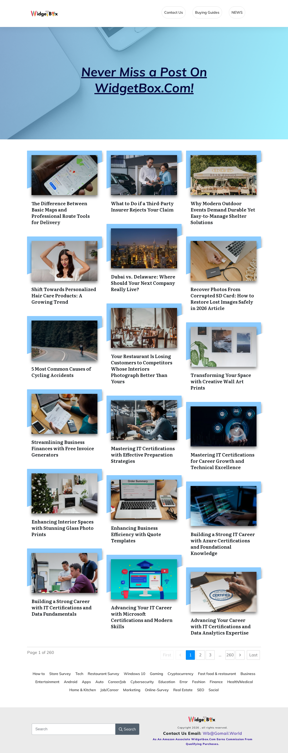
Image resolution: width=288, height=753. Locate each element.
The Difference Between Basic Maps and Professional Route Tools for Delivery (61, 212)
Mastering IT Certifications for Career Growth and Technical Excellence (222, 460)
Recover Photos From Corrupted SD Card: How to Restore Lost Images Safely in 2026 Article (222, 298)
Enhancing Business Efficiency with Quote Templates (136, 534)
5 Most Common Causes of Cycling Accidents (61, 371)
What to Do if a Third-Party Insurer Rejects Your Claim (142, 206)
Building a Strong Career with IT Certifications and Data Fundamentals (62, 607)
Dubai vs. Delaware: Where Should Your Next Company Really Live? (143, 282)
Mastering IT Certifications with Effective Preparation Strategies (143, 454)
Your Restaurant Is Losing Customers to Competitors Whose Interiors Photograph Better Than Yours (141, 369)
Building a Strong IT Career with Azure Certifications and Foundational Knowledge (223, 543)
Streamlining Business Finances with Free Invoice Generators (63, 448)
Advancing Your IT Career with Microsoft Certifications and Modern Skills (142, 617)
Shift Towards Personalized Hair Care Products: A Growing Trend (64, 295)
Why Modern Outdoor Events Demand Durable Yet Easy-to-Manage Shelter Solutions (223, 212)
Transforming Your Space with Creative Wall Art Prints (221, 381)
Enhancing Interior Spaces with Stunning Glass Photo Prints (63, 527)
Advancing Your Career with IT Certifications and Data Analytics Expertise (221, 626)
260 (230, 654)
